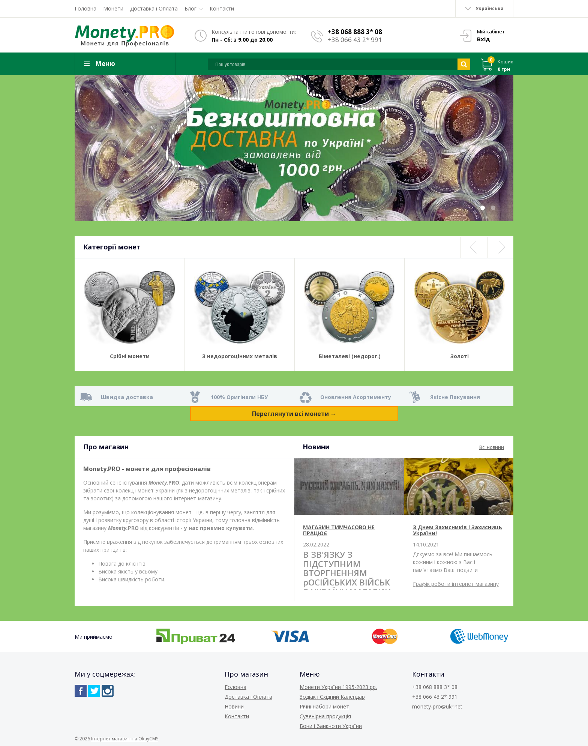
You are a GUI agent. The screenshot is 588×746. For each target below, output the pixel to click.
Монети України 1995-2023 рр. (338, 686)
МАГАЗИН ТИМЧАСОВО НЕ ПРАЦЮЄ (339, 530)
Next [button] (501, 247)
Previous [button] (473, 247)
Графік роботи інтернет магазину (456, 583)
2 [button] (493, 208)
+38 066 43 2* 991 (355, 39)
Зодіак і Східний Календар (332, 696)
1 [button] (482, 208)
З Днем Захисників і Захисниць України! (457, 530)
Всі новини (491, 447)
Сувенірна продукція (325, 716)
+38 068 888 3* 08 (355, 31)
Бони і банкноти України (331, 725)
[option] (294, 148)
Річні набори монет (324, 706)
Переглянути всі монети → (294, 414)
